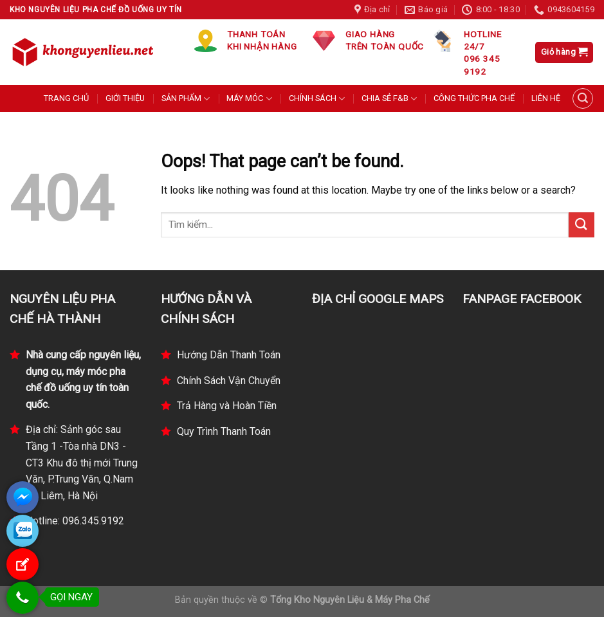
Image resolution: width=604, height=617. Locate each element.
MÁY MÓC (248, 99)
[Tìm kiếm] (582, 98)
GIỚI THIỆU (125, 98)
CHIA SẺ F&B (389, 99)
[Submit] (581, 224)
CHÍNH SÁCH (317, 99)
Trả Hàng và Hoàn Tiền (227, 406)
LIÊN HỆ (545, 98)
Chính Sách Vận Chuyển (228, 380)
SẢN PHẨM (185, 99)
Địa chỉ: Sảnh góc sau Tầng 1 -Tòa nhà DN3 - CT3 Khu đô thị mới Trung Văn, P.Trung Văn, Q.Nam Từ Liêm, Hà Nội (82, 462)
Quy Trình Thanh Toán (224, 431)
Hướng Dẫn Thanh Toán (228, 355)
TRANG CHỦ (66, 98)
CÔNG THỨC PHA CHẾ (474, 98)
